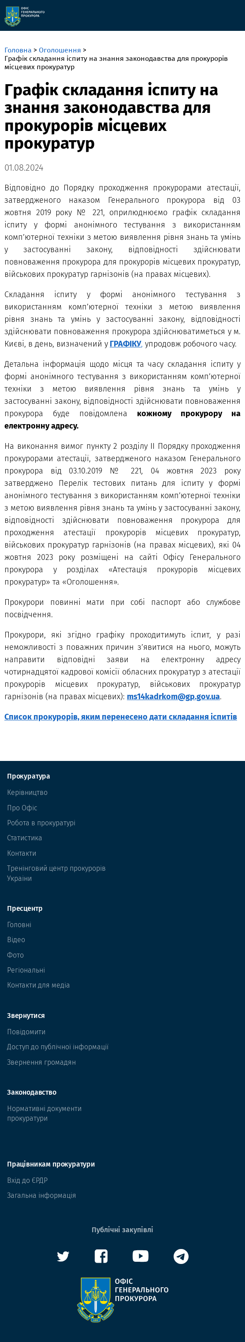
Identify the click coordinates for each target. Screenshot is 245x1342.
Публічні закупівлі (122, 1230)
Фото (15, 955)
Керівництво (27, 792)
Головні (19, 925)
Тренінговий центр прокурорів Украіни (56, 873)
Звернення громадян (41, 1062)
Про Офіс (22, 808)
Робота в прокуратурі (41, 823)
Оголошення (60, 50)
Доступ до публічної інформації (57, 1047)
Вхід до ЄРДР (27, 1180)
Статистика (24, 838)
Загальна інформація (41, 1195)
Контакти (21, 853)
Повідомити (26, 1032)
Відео (16, 940)
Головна (18, 50)
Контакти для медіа (38, 985)
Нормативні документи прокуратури (44, 1113)
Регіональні (26, 970)
